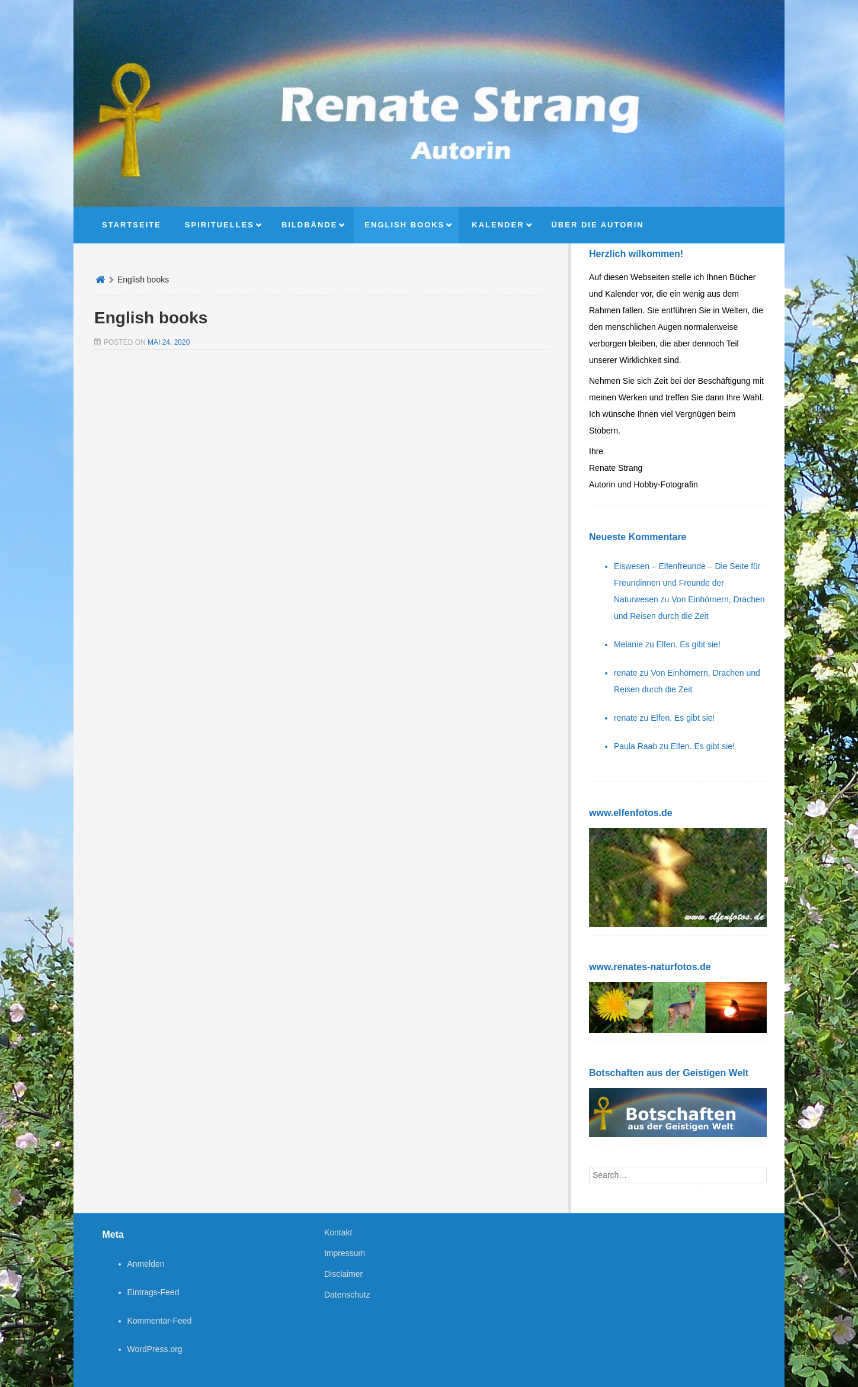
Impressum (344, 1253)
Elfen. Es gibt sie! (689, 644)
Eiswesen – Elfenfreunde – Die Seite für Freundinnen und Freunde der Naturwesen (687, 582)
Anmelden (146, 1264)
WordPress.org (155, 1349)
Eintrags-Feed (153, 1292)
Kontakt (338, 1232)
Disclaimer (343, 1274)
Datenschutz (347, 1294)
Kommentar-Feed (159, 1320)
